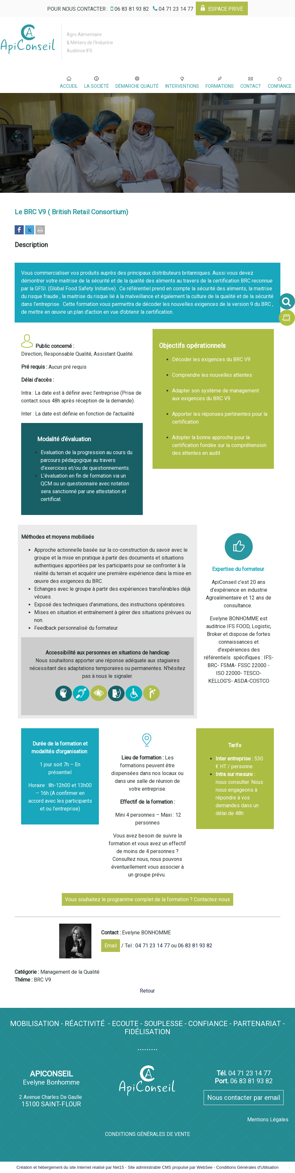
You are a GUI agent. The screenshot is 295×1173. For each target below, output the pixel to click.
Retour (147, 991)
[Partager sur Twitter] (29, 230)
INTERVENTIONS (182, 86)
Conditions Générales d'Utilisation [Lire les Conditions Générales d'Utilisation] (247, 1167)
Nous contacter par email (243, 1097)
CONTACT (250, 86)
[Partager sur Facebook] (19, 230)
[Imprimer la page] (40, 230)
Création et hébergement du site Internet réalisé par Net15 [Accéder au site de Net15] (70, 1167)
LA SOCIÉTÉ (96, 86)
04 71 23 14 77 (152, 945)
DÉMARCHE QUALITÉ (137, 86)
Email (110, 945)
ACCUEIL (69, 86)
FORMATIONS (220, 86)
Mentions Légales (267, 1119)
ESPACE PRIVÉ (225, 9)
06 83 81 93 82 (195, 945)
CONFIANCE (280, 86)
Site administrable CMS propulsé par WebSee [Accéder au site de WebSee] (170, 1167)
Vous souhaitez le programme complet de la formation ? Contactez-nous (147, 899)
